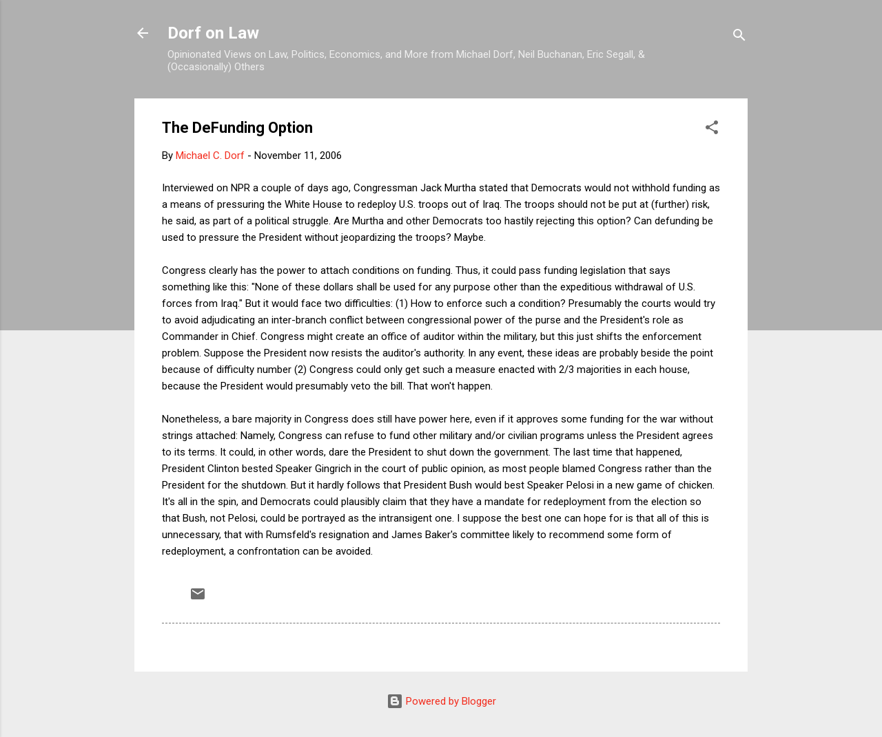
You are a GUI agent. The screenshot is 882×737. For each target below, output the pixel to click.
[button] (712, 129)
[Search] (739, 37)
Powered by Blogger (441, 701)
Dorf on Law (213, 33)
